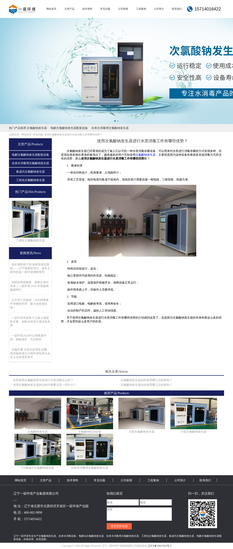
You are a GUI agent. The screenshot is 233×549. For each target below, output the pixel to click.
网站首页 (20, 480)
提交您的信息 (119, 526)
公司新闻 (126, 480)
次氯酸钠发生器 (37, 127)
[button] (115, 121)
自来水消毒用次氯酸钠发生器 (110, 127)
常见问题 (99, 480)
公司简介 (180, 480)
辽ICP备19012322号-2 (159, 546)
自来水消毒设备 (67, 535)
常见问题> (38, 134)
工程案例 (153, 480)
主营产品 (45, 480)
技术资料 (72, 480)
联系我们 (205, 480)
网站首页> (27, 134)
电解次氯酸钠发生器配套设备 (69, 127)
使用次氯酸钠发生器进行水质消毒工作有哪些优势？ (73, 134)
